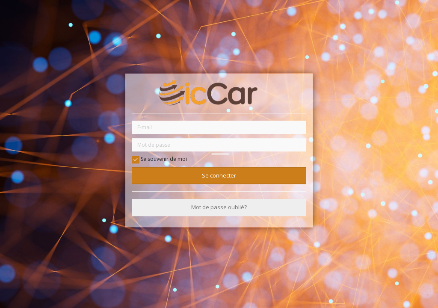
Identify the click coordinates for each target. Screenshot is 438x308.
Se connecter (219, 175)
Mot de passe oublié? (219, 207)
